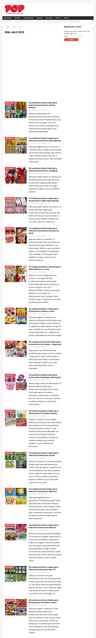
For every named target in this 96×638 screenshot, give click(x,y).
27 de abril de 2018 (35, 173)
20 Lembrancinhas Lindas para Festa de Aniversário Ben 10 (43, 568)
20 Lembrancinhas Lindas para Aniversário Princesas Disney (43, 412)
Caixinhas (39, 18)
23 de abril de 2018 (35, 314)
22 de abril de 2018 (35, 347)
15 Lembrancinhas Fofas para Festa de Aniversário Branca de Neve (44, 230)
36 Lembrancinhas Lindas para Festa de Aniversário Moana (43, 526)
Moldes (66, 18)
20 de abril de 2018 (35, 416)
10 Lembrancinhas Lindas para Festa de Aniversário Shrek (43, 454)
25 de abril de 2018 (35, 203)
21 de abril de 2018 (35, 380)
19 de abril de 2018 (35, 494)
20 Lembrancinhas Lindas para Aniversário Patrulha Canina (43, 601)
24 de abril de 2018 (35, 236)
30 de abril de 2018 (35, 110)
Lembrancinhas (28, 18)
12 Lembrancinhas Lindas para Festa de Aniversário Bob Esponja (45, 139)
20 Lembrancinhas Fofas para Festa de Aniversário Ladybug (43, 169)
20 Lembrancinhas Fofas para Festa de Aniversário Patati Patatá (43, 105)
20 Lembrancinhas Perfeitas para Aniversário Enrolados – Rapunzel (45, 343)
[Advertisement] (33, 51)
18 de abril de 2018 (35, 530)
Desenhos (17, 18)
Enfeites (58, 18)
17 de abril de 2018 (35, 572)
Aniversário (8, 18)
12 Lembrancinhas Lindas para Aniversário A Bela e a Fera (43, 310)
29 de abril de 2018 (35, 143)
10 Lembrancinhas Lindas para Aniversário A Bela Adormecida (44, 199)
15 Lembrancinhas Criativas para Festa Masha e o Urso (45, 267)
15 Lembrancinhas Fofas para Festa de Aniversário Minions (43, 490)
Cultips (45, 110)
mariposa (46, 272)
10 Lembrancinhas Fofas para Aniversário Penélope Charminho (45, 376)
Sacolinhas (49, 18)
